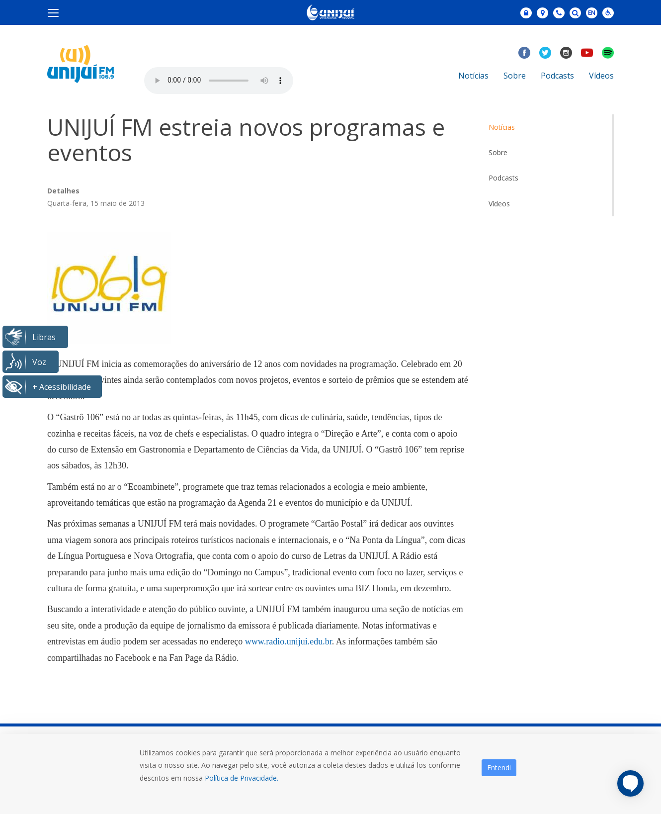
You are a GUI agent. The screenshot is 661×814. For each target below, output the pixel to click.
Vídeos (601, 75)
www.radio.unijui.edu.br (288, 641)
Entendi (499, 767)
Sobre (514, 75)
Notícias (473, 75)
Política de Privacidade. (241, 778)
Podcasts (557, 75)
